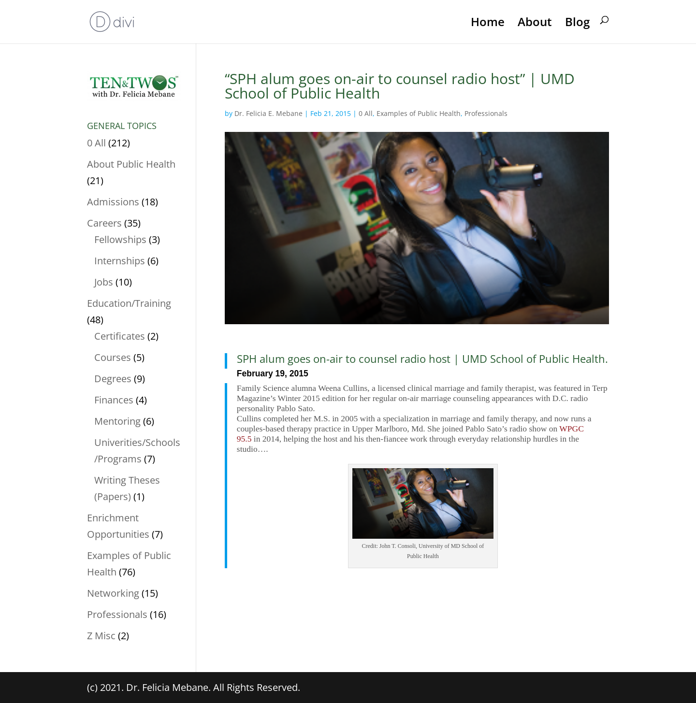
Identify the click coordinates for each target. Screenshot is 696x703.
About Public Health (131, 164)
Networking (113, 593)
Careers (104, 223)
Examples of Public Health (419, 113)
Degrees (112, 378)
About (535, 22)
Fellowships (120, 239)
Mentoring (117, 421)
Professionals (486, 113)
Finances (113, 399)
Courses (112, 357)
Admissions (113, 201)
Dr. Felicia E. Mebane (268, 113)
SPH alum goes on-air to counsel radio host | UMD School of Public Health (421, 358)
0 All (366, 113)
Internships (119, 260)
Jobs (103, 281)
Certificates (119, 336)
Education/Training (129, 303)
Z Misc (101, 635)
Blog (577, 22)
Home (488, 22)
